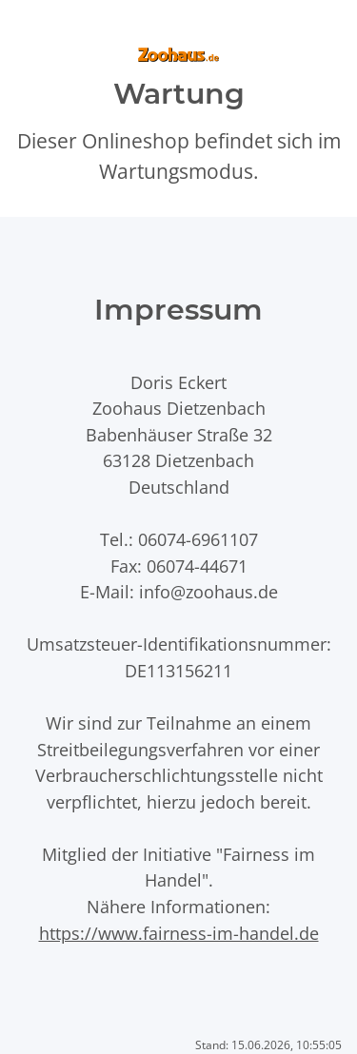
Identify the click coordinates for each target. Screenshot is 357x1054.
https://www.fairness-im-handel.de (179, 933)
